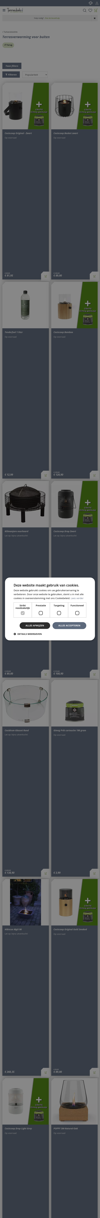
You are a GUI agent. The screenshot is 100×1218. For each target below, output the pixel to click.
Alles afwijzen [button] (35, 625)
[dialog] (50, 608)
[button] (28, 634)
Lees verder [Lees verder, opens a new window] (77, 598)
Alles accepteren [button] (69, 625)
